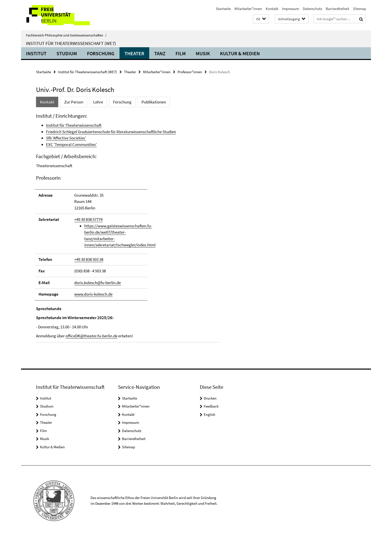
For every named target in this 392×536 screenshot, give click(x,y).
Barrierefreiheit (337, 8)
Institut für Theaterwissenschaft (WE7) (71, 43)
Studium (66, 53)
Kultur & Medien (240, 53)
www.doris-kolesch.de (93, 294)
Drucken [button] (210, 398)
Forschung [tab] (122, 102)
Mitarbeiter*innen (248, 8)
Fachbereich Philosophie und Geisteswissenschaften (66, 35)
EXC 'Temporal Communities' (71, 144)
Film (181, 53)
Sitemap (359, 8)
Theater (134, 53)
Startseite (223, 8)
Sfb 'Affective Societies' (66, 138)
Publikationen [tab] (154, 102)
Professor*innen (190, 71)
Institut (36, 53)
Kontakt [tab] (47, 102)
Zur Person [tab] (73, 102)
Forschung (100, 53)
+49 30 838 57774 (88, 219)
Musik (203, 53)
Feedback (211, 406)
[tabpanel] (128, 227)
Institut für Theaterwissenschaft (74, 125)
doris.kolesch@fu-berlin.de (97, 282)
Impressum (290, 8)
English (209, 414)
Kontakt (272, 8)
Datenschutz (312, 8)
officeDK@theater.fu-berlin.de (92, 336)
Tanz (160, 53)
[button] (261, 19)
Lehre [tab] (98, 102)
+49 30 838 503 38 (88, 259)
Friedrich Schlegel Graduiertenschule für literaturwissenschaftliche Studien (111, 131)
